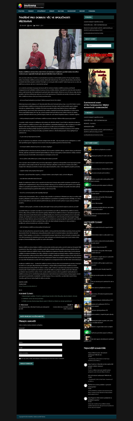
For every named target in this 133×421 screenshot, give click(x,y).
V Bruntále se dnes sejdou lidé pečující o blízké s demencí (100, 365)
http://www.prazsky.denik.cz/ (28, 286)
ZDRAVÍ (51, 11)
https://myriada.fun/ (93, 105)
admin (30, 26)
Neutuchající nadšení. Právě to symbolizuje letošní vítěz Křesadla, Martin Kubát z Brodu (50, 296)
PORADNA (92, 11)
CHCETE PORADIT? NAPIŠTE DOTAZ (93, 22)
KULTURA (61, 11)
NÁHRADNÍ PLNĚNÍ (89, 127)
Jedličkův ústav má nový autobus (33, 299)
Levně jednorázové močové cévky (93, 33)
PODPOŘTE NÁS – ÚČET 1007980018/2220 (95, 25)
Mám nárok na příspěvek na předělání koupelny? (100, 399)
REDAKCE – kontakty (90, 124)
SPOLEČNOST (41, 11)
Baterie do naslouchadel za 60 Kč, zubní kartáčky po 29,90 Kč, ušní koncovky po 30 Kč (98, 29)
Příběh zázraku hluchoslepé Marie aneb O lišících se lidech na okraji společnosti (47, 301)
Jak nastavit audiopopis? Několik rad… (97, 354)
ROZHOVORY (72, 11)
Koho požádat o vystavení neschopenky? (99, 386)
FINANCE (31, 11)
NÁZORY (82, 11)
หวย (89, 375)
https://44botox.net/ (94, 353)
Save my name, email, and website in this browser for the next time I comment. (42, 359)
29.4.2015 (24, 26)
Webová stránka (23, 353)
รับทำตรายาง (92, 385)
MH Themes (42, 417)
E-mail (20, 348)
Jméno (21, 342)
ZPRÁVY (37, 26)
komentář (21, 328)
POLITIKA (21, 11)
